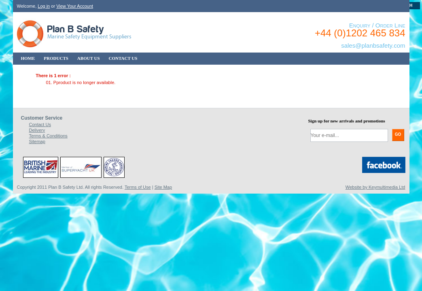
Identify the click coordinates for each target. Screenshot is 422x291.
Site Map (163, 187)
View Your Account (74, 6)
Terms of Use (138, 187)
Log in (44, 6)
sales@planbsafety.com (373, 45)
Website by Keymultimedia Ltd (375, 187)
